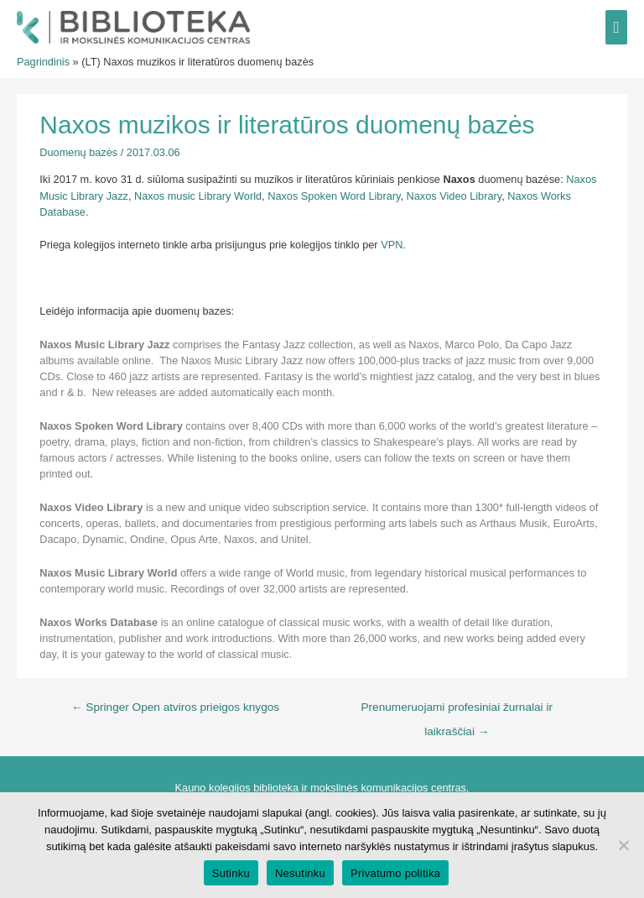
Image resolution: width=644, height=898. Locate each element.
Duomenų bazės (78, 152)
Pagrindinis (43, 61)
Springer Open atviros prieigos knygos (175, 707)
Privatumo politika (395, 873)
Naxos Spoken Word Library (333, 196)
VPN (391, 244)
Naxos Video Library (454, 196)
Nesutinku (300, 873)
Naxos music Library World (198, 196)
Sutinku (231, 873)
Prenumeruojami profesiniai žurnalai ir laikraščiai (457, 712)
